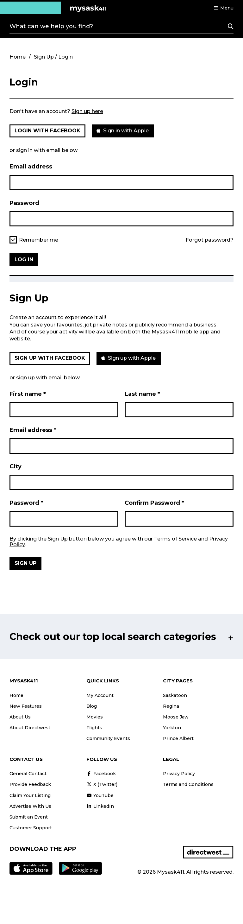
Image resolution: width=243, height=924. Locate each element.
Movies (94, 717)
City (15, 466)
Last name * (142, 393)
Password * (26, 502)
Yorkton (172, 728)
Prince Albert (178, 738)
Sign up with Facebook (50, 358)
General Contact (28, 773)
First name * (27, 393)
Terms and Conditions (188, 784)
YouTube (100, 795)
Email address (30, 166)
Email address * (32, 430)
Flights (94, 728)
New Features (25, 706)
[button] (223, 8)
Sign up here (87, 111)
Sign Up (25, 563)
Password (24, 202)
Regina (171, 706)
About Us (20, 717)
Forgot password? (210, 240)
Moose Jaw (176, 717)
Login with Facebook (47, 131)
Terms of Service (175, 539)
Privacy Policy (179, 773)
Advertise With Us (30, 806)
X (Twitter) (101, 784)
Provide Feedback (30, 784)
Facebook (101, 773)
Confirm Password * (154, 502)
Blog (91, 706)
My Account (100, 695)
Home (17, 57)
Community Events (108, 738)
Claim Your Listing (30, 795)
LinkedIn (100, 806)
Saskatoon (175, 695)
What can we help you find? (51, 26)
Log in (24, 259)
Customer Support (30, 828)
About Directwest (29, 728)
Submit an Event (28, 817)
